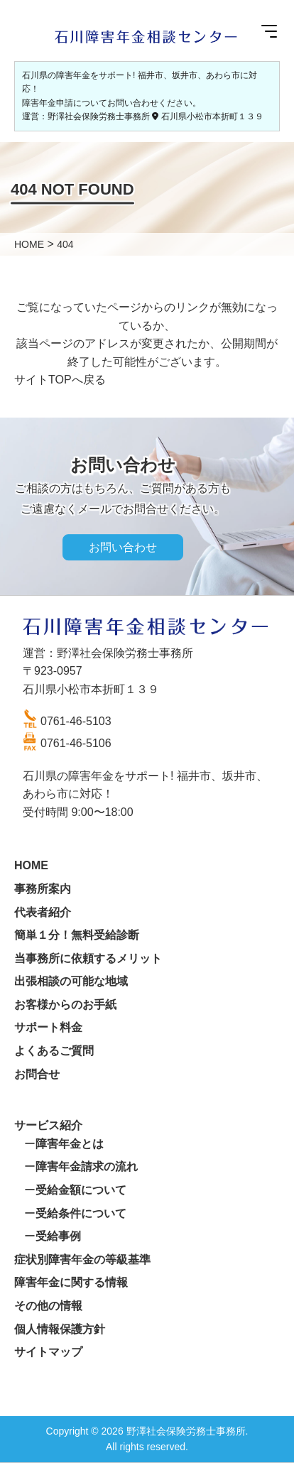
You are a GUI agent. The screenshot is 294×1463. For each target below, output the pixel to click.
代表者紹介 (42, 912)
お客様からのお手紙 (65, 1005)
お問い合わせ (123, 547)
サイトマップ (48, 1352)
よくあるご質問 (54, 1051)
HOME (31, 865)
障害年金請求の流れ (87, 1166)
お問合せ (37, 1074)
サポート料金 (48, 1027)
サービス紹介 (48, 1125)
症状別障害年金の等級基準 (82, 1259)
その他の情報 (48, 1306)
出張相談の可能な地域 (71, 981)
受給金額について (81, 1190)
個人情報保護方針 (59, 1329)
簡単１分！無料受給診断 (76, 935)
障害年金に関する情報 (71, 1282)
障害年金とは (70, 1144)
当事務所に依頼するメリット (88, 958)
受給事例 (58, 1236)
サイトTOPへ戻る (60, 380)
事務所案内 (42, 889)
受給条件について (81, 1213)
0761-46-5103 (75, 721)
